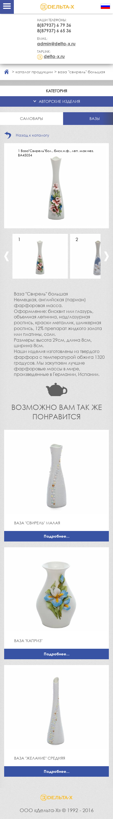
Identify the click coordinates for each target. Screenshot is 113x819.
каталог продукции (34, 71)
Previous (6, 256)
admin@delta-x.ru (56, 43)
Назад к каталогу (32, 135)
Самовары (31, 118)
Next (106, 256)
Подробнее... (57, 536)
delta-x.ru (54, 56)
